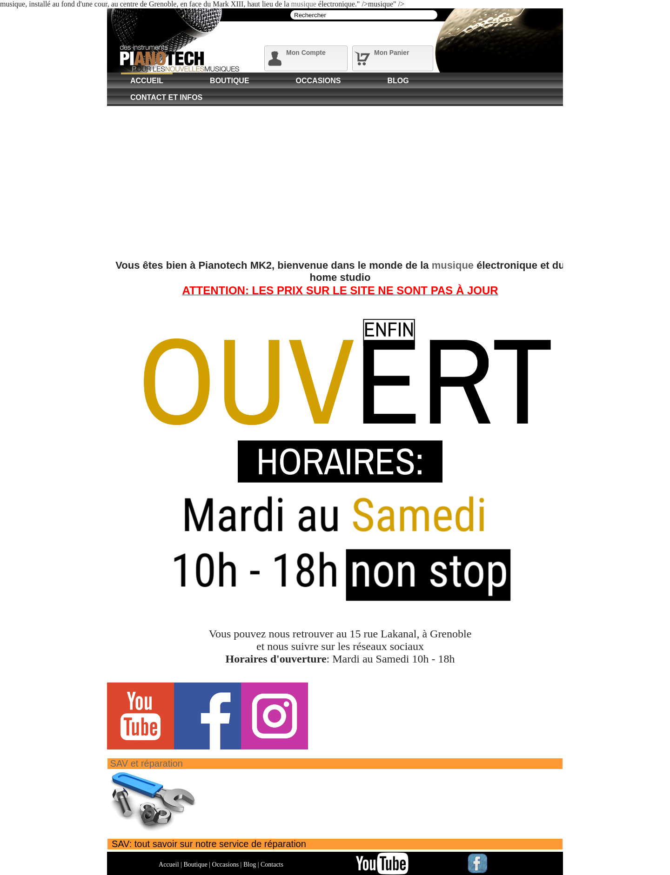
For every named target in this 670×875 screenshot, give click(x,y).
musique (303, 4)
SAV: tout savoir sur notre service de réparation (209, 844)
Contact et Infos (166, 97)
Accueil (146, 81)
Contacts (272, 864)
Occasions (318, 81)
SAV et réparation (146, 763)
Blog (398, 81)
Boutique (229, 81)
